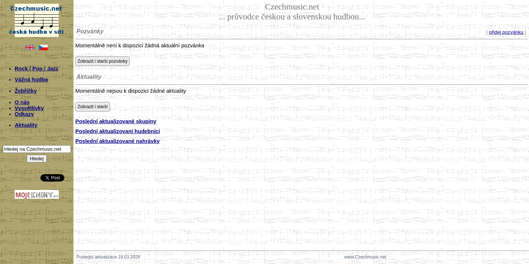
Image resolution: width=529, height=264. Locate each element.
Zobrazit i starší (93, 106)
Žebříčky (26, 91)
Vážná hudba (31, 79)
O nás (22, 102)
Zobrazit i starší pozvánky (102, 61)
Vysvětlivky (29, 108)
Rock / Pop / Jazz (36, 69)
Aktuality (26, 125)
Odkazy (24, 114)
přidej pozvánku (506, 32)
